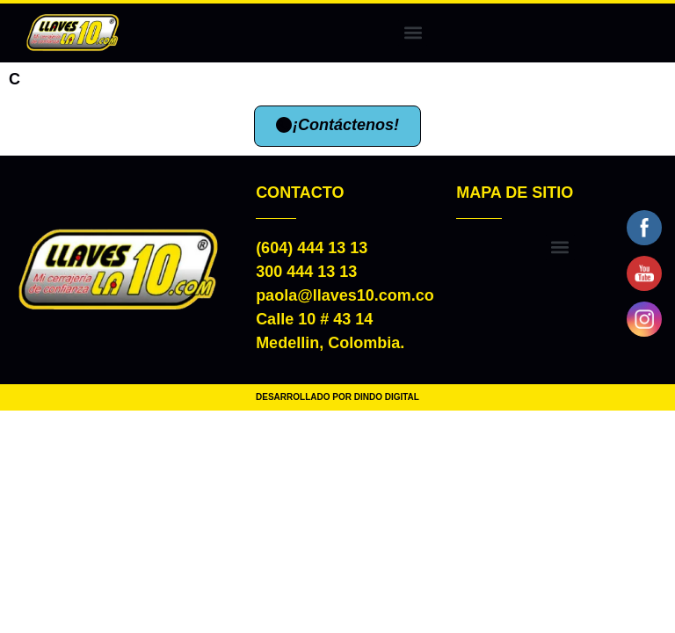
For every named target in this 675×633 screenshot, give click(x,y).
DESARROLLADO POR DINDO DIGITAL (337, 397)
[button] (412, 32)
